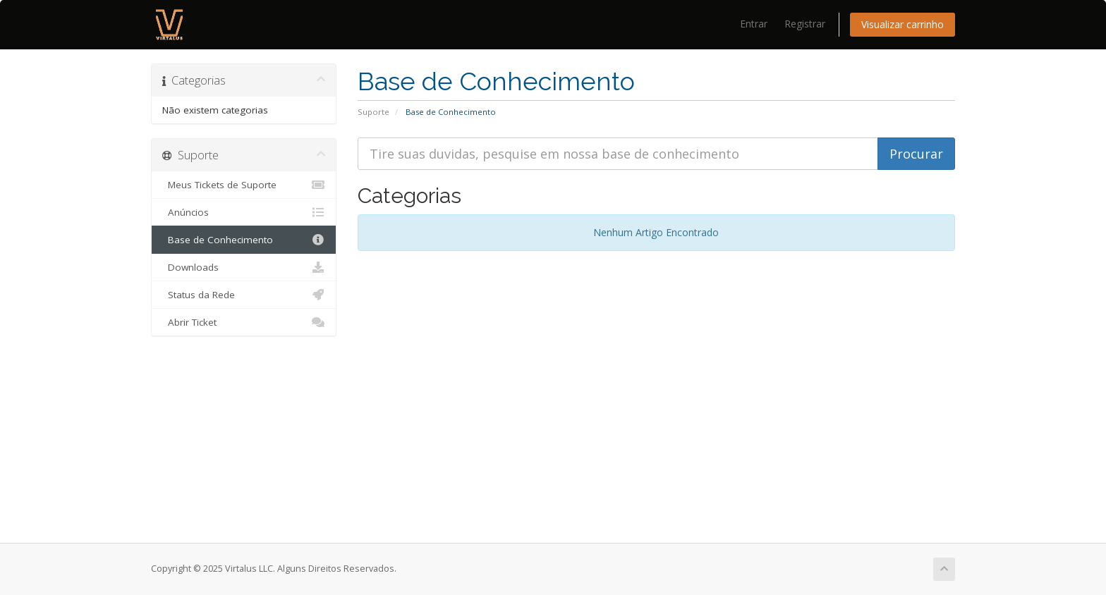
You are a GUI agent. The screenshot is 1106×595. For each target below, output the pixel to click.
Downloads (243, 267)
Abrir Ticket (243, 322)
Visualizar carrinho (902, 24)
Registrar (804, 23)
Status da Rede (243, 294)
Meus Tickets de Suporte (243, 184)
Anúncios (243, 212)
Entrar (753, 23)
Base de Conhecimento (243, 239)
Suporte (373, 111)
